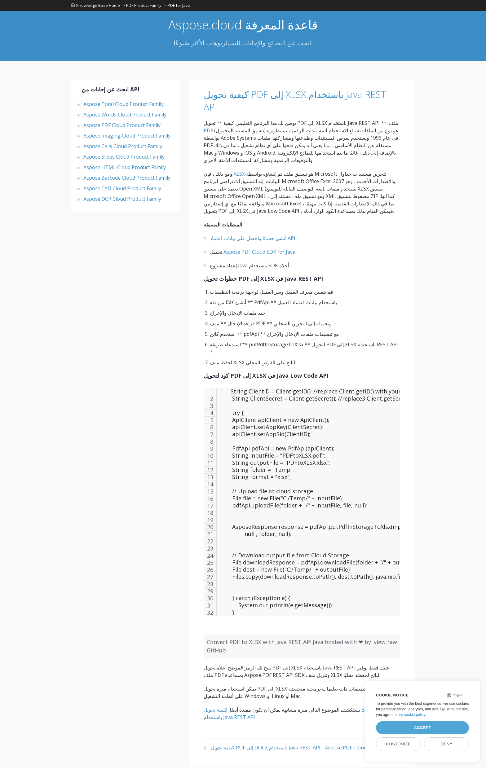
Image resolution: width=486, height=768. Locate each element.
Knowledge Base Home (95, 6)
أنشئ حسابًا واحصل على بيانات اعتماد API (252, 239)
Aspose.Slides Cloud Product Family (124, 157)
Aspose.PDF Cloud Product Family (122, 126)
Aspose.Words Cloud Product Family (124, 115)
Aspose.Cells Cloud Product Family (122, 147)
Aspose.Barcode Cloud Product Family (126, 178)
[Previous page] (262, 749)
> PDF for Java (178, 6)
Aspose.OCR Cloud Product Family (122, 199)
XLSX (239, 174)
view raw (385, 643)
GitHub (216, 651)
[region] (302, 506)
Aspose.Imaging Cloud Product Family (126, 136)
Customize (398, 744)
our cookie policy (411, 715)
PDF (208, 131)
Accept (422, 727)
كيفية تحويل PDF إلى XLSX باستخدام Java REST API (293, 101)
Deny (447, 744)
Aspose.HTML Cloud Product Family (124, 168)
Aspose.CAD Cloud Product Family (122, 189)
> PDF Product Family (142, 6)
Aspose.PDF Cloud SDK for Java (259, 252)
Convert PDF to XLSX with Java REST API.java (266, 643)
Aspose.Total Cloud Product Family (123, 105)
